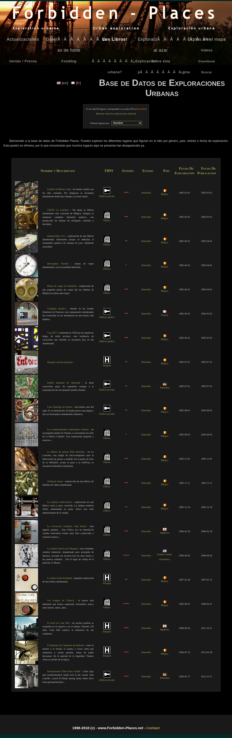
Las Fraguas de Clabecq (60, 600)
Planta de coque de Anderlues (62, 286)
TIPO (108, 171)
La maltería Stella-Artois (59, 502)
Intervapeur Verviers (58, 263)
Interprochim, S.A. (56, 236)
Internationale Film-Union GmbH (63, 671)
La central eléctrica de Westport (62, 548)
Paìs (166, 171)
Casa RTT (52, 332)
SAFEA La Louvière (58, 210)
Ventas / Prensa (23, 61)
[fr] (76, 83)
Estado (147, 171)
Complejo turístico (56, 308)
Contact (153, 728)
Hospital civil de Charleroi (59, 362)
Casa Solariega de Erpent (59, 407)
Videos (207, 50)
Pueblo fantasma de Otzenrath (63, 382)
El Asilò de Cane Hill (58, 623)
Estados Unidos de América (164, 555)
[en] (63, 83)
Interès (128, 171)
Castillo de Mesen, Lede (59, 189)
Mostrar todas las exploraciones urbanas (116, 113)
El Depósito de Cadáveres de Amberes (65, 645)
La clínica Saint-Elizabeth (59, 578)
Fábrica (106, 219)
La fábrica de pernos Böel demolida (65, 452)
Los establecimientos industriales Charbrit (68, 429)
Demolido (146, 192)
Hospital (107, 364)
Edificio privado (107, 194)
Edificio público (107, 315)
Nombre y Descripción (58, 171)
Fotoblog (68, 61)
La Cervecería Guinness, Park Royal (66, 526)
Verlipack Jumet (55, 481)
